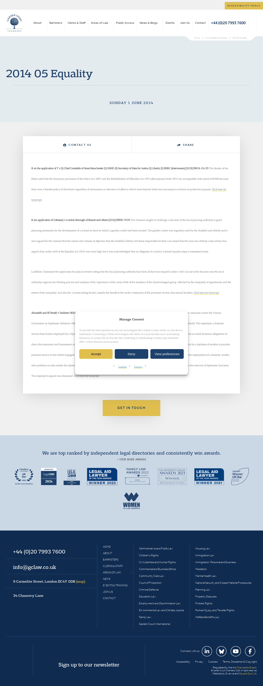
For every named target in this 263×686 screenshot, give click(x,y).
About (37, 23)
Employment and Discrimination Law (160, 603)
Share (185, 145)
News (106, 578)
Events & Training (115, 585)
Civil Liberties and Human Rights (157, 562)
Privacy (138, 366)
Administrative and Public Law (156, 548)
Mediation (201, 569)
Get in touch (131, 408)
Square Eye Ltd (247, 673)
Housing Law (202, 548)
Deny (131, 354)
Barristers (55, 23)
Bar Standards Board (244, 667)
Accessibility (183, 661)
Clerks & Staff (77, 23)
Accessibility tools (243, 5)
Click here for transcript (206, 292)
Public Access (125, 23)
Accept (96, 354)
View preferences (167, 354)
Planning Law (202, 589)
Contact (200, 23)
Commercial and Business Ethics (157, 569)
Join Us (185, 23)
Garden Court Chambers (14, 23)
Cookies (122, 366)
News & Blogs (149, 23)
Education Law (147, 596)
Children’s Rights (149, 555)
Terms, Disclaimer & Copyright (240, 661)
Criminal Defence (149, 589)
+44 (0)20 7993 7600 (228, 22)
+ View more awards (131, 459)
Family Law (145, 617)
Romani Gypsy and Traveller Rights (214, 610)
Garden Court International (154, 624)
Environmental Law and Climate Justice (161, 610)
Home (107, 546)
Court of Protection (150, 582)
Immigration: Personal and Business (215, 562)
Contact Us (77, 145)
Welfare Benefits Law (207, 617)
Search (252, 23)
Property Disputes (206, 596)
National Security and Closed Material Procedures (223, 582)
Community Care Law (151, 575)
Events (170, 23)
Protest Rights (203, 603)
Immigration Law (204, 555)
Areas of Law (99, 23)
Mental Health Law (206, 575)
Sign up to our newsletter (88, 664)
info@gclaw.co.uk (34, 567)
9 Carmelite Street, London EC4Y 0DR (49, 581)
